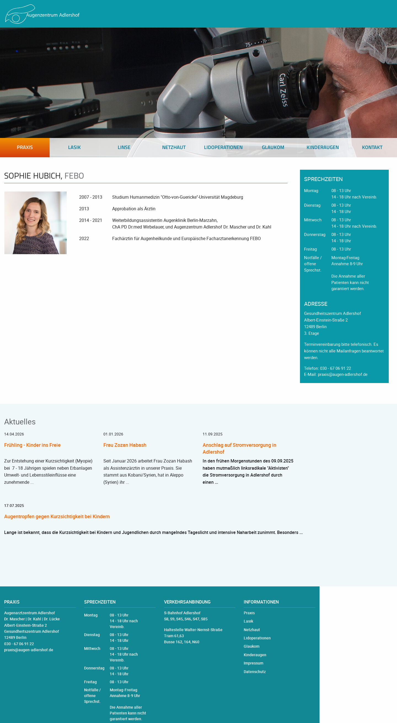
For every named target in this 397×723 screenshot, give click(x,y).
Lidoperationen (257, 637)
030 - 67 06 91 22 (335, 368)
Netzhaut (252, 629)
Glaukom (251, 646)
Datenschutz (255, 671)
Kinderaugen (255, 654)
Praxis (249, 612)
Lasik (248, 621)
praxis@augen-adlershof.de (343, 374)
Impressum (253, 663)
